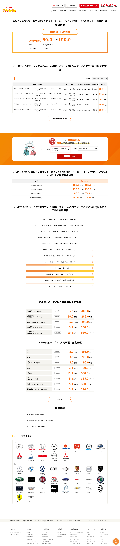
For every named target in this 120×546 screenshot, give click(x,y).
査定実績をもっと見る (60, 118)
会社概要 (102, 489)
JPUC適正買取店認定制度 (77, 503)
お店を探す (72, 11)
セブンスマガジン (104, 500)
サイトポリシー (98, 542)
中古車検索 (63, 11)
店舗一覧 (59, 489)
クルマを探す (45, 489)
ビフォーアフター (92, 498)
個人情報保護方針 (32, 542)
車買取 (54, 11)
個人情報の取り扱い (44, 542)
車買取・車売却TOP (15, 479)
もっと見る (60, 364)
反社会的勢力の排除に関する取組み (84, 542)
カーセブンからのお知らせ (16, 489)
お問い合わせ (106, 542)
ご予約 (89, 491)
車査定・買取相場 (27, 479)
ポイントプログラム (31, 498)
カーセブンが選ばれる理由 (77, 489)
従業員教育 (73, 507)
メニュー (90, 489)
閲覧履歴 (72, 6)
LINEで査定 (29, 496)
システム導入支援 (104, 507)
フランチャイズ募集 (104, 505)
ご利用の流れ (91, 500)
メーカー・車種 (45, 149)
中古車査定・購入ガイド (32, 500)
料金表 (89, 496)
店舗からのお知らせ (62, 491)
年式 (75, 149)
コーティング (93, 11)
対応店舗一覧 (91, 493)
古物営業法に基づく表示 (68, 542)
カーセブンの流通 (75, 496)
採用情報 (113, 11)
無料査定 (29, 489)
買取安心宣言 (30, 491)
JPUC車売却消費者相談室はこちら (78, 515)
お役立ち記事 (104, 11)
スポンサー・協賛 (104, 491)
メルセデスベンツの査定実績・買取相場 (44, 479)
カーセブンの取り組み (76, 500)
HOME (12, 486)
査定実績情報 (30, 493)
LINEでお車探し (45, 498)
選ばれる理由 (83, 11)
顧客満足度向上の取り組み (77, 505)
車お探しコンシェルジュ (47, 496)
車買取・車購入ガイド (105, 503)
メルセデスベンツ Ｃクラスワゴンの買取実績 (68, 479)
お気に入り (59, 6)
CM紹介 (102, 493)
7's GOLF (102, 498)
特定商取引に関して (55, 542)
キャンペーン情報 (14, 491)
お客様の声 (60, 493)
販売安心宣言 (45, 493)
